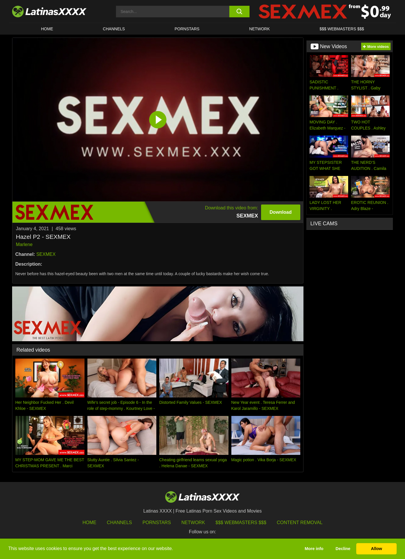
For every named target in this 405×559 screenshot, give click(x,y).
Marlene (24, 244)
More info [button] (314, 548)
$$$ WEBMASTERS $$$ (342, 29)
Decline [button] (342, 548)
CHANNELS (114, 29)
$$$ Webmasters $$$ (240, 522)
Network (259, 29)
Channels (119, 522)
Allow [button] (376, 548)
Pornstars (187, 29)
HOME (47, 29)
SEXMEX (46, 254)
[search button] (239, 11)
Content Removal (300, 522)
